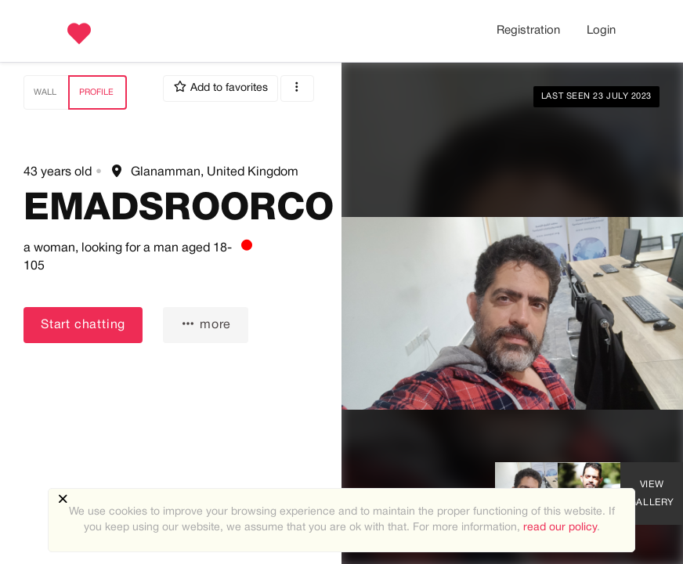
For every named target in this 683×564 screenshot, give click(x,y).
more (205, 324)
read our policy (560, 527)
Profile (96, 92)
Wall (45, 92)
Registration (528, 30)
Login (601, 30)
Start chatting (83, 325)
